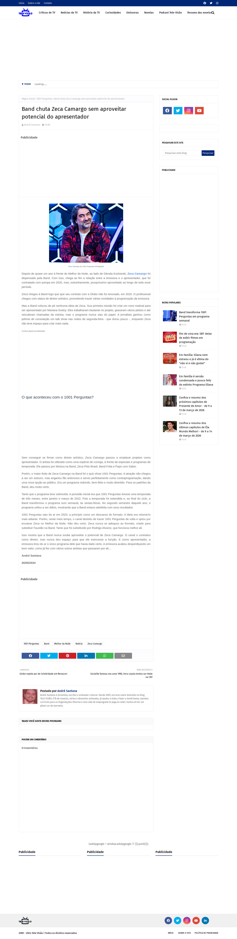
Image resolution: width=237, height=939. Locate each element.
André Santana (32, 124)
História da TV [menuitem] (91, 12)
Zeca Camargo (137, 273)
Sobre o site (34, 3)
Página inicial (28, 99)
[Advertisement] (118, 49)
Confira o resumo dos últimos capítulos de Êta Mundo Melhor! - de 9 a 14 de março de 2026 (195, 429)
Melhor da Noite (62, 643)
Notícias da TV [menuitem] (69, 12)
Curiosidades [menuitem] (113, 12)
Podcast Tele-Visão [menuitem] (170, 12)
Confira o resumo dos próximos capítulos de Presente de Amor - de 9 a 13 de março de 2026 (195, 404)
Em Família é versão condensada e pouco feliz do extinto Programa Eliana (196, 380)
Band (46, 643)
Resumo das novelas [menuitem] (199, 12)
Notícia (79, 643)
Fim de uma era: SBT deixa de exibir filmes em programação (195, 338)
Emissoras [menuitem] (132, 12)
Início (21, 3)
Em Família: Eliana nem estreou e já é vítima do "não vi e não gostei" (193, 359)
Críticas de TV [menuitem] (47, 12)
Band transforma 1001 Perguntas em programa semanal (194, 316)
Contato (48, 3)
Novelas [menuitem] (149, 12)
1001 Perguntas (44, 99)
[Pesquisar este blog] (182, 153)
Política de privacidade (206, 933)
